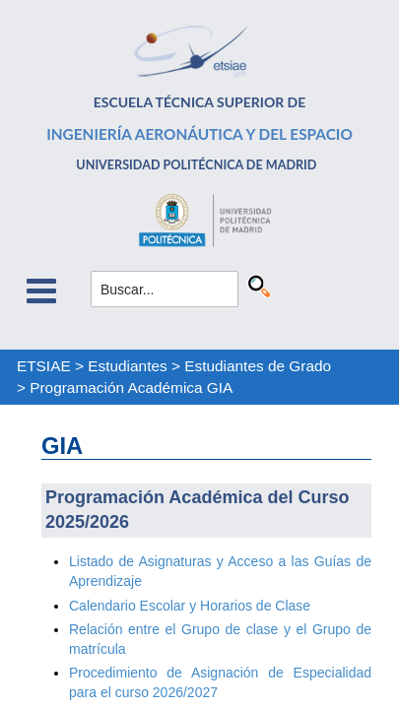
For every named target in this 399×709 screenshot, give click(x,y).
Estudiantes (127, 365)
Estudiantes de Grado (257, 365)
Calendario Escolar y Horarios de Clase (189, 605)
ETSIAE (44, 365)
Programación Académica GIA (131, 387)
